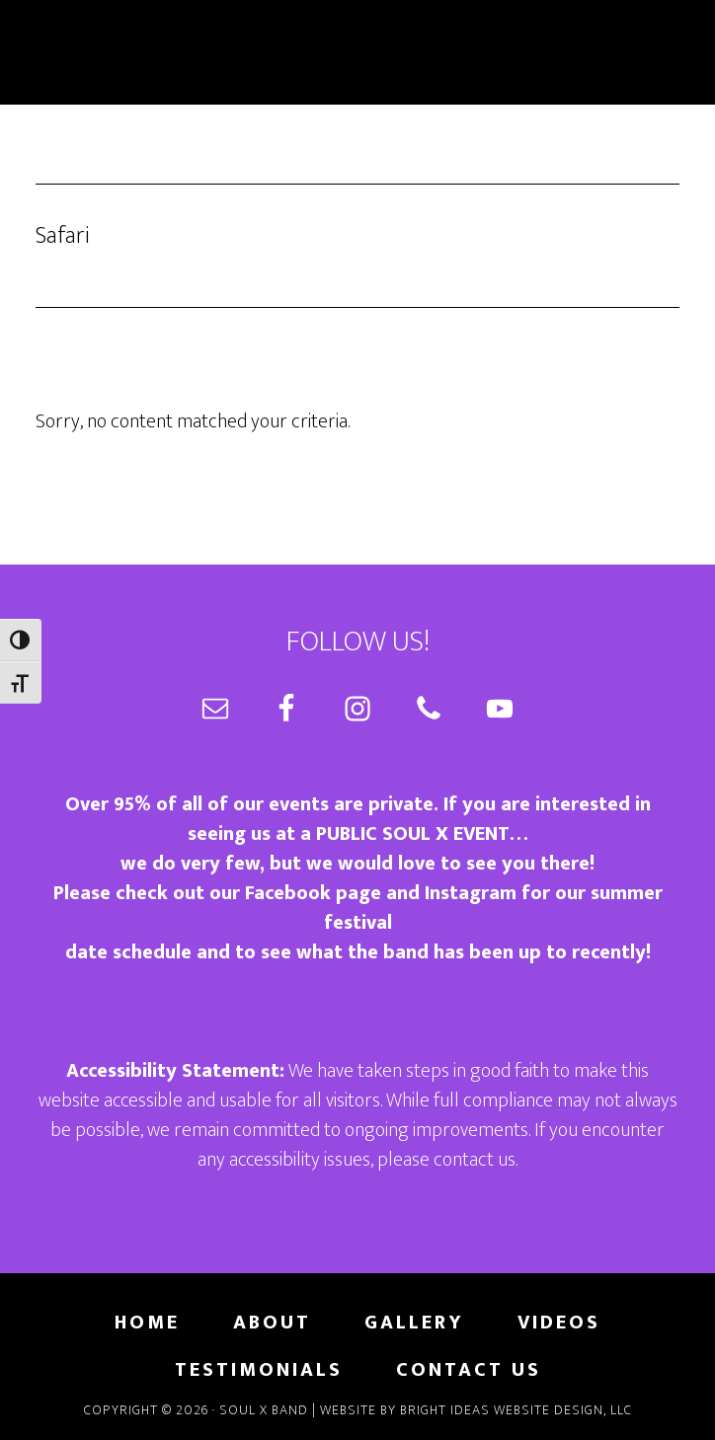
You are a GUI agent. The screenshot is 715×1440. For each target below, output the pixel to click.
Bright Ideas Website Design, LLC (516, 1410)
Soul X (357, 52)
